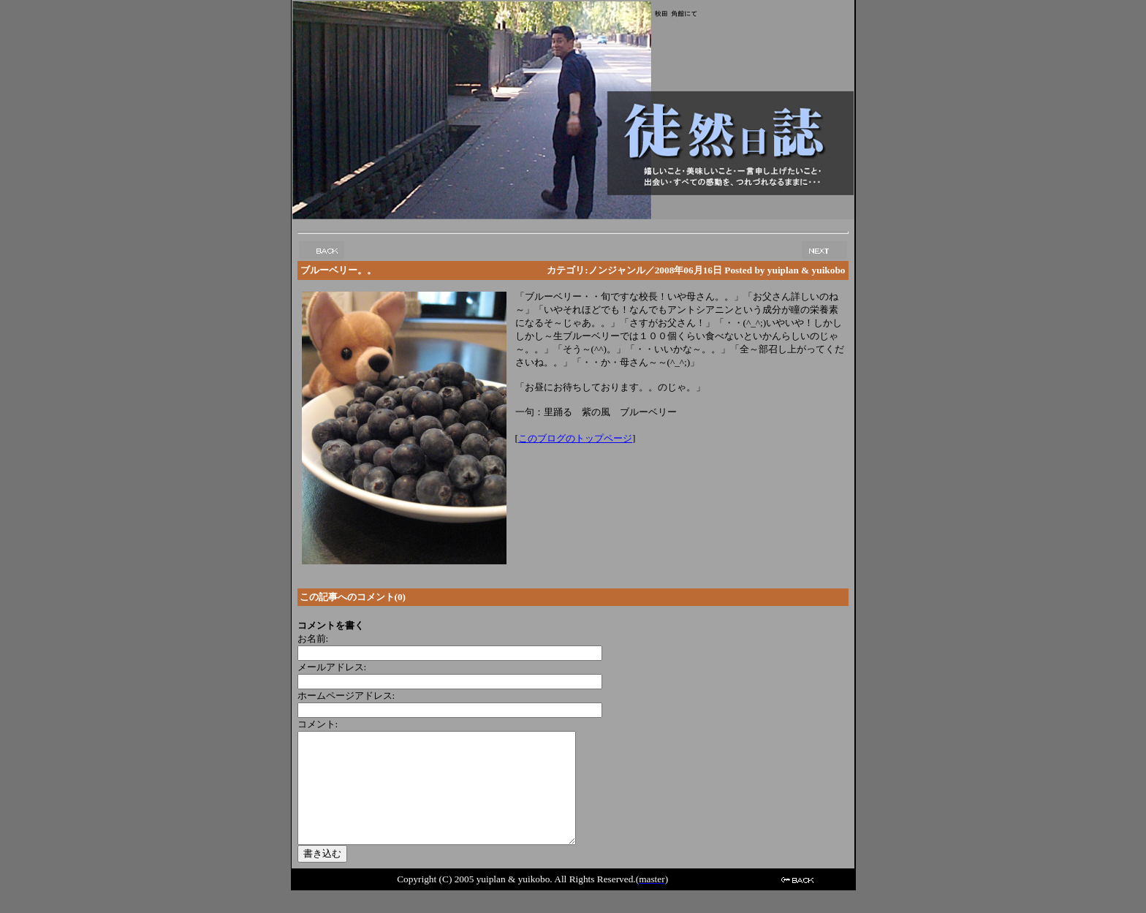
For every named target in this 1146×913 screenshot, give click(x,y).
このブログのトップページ (575, 438)
